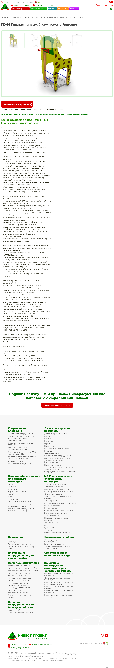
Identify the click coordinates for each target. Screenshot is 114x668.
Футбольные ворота (17, 461)
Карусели (48, 441)
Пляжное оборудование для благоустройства (21, 605)
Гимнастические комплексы (44, 17)
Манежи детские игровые (20, 501)
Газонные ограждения (54, 544)
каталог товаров (18, 9)
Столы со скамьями (53, 494)
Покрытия (15, 537)
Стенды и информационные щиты (60, 503)
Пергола (48, 525)
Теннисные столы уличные (19, 464)
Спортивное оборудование (20, 434)
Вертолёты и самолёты (18, 491)
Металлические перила (19, 573)
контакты (73, 9)
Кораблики (13, 494)
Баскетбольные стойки (18, 459)
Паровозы (12, 487)
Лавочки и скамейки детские (57, 489)
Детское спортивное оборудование (17, 439)
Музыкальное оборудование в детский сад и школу (21, 509)
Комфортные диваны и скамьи (58, 491)
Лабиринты (13, 499)
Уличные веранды (52, 515)
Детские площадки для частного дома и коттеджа (59, 468)
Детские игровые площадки (57, 429)
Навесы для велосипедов (19, 578)
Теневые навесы (51, 453)
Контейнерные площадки (19, 593)
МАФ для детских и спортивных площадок (58, 479)
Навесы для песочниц (18, 583)
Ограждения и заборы (59, 537)
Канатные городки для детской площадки (58, 596)
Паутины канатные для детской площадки (58, 574)
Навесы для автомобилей (19, 588)
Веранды (48, 451)
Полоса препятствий (17, 449)
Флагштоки (49, 530)
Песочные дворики (52, 465)
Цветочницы (49, 528)
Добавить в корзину (17, 104)
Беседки (48, 520)
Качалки (48, 436)
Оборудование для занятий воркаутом (20, 444)
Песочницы (49, 446)
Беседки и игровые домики (56, 448)
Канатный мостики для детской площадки (58, 587)
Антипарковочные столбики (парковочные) (57, 547)
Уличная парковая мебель (56, 484)
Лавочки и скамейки (53, 487)
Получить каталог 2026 (57, 405)
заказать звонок (37, 9)
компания (62, 9)
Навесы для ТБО (15, 590)
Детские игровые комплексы (57, 434)
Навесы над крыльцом (18, 585)
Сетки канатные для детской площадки (57, 579)
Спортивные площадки (20, 17)
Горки (47, 443)
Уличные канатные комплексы (22, 456)
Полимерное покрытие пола (21, 544)
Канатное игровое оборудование (23, 504)
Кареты (11, 496)
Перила (11, 597)
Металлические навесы (19, 566)
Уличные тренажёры (17, 447)
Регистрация (108, 5)
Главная (4, 17)
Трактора (12, 489)
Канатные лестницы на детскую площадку (58, 591)
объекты (51, 9)
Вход (100, 5)
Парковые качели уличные (56, 518)
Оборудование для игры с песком (60, 472)
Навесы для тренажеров (19, 580)
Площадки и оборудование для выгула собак (21, 555)
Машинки (12, 484)
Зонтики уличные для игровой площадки (57, 497)
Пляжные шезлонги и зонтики (21, 612)
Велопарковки (50, 508)
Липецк (5, 2)
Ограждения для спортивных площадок (57, 541)
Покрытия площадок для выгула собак (22, 547)
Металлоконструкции (23, 562)
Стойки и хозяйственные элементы (60, 510)
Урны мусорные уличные (55, 513)
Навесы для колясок (17, 575)
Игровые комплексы (17, 506)
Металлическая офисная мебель (23, 570)
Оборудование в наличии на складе (57, 554)
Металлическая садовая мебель (23, 568)
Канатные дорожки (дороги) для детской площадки (59, 583)
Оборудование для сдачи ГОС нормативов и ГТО (22, 453)
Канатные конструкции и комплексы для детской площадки (57, 566)
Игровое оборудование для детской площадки (24, 479)
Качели (47, 439)
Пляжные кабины (52, 506)
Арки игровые (50, 501)
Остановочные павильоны (19, 595)
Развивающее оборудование (57, 456)
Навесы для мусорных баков (57, 532)
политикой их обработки (53, 660)
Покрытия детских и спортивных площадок (22, 541)
